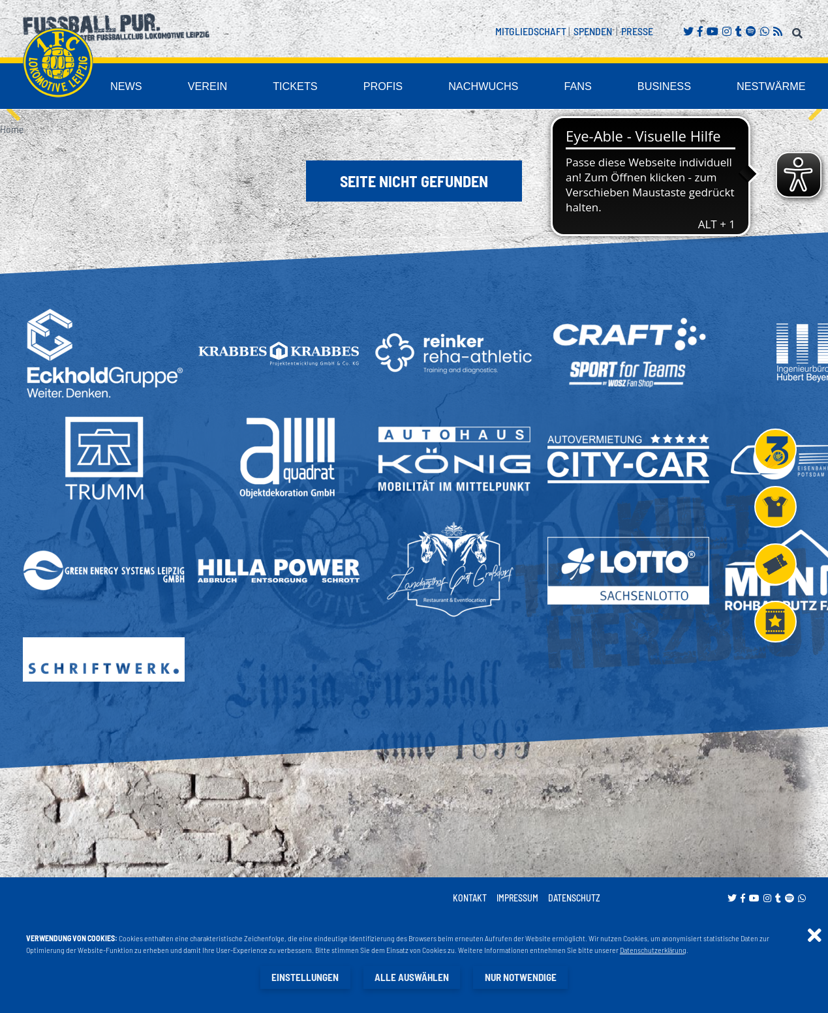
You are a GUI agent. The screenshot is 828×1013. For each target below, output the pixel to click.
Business (687, 87)
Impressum (517, 898)
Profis (440, 87)
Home (11, 129)
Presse (637, 31)
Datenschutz (574, 898)
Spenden (593, 31)
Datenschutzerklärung (653, 950)
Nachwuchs (527, 87)
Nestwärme (780, 87)
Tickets (362, 87)
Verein (284, 87)
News (212, 87)
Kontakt (470, 898)
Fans (610, 87)
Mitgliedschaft (530, 31)
